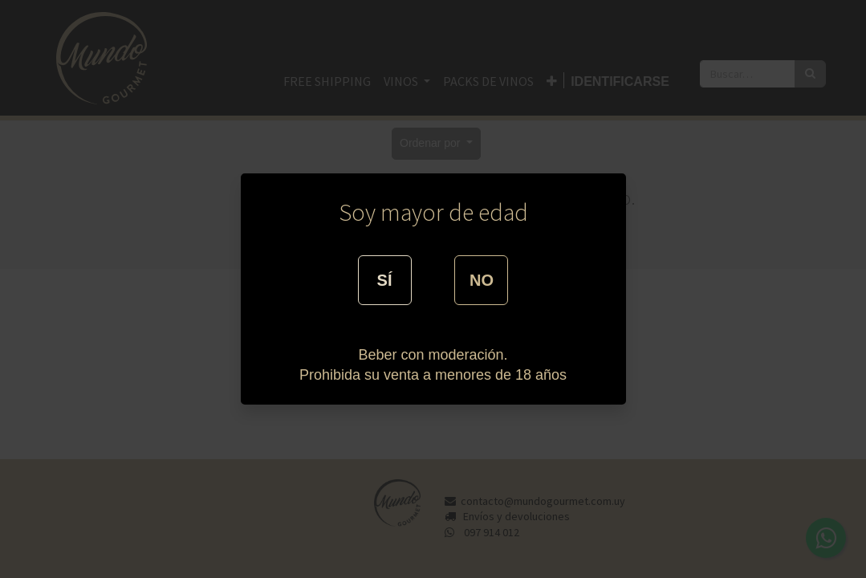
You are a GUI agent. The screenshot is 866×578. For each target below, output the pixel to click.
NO (482, 280)
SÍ (384, 280)
